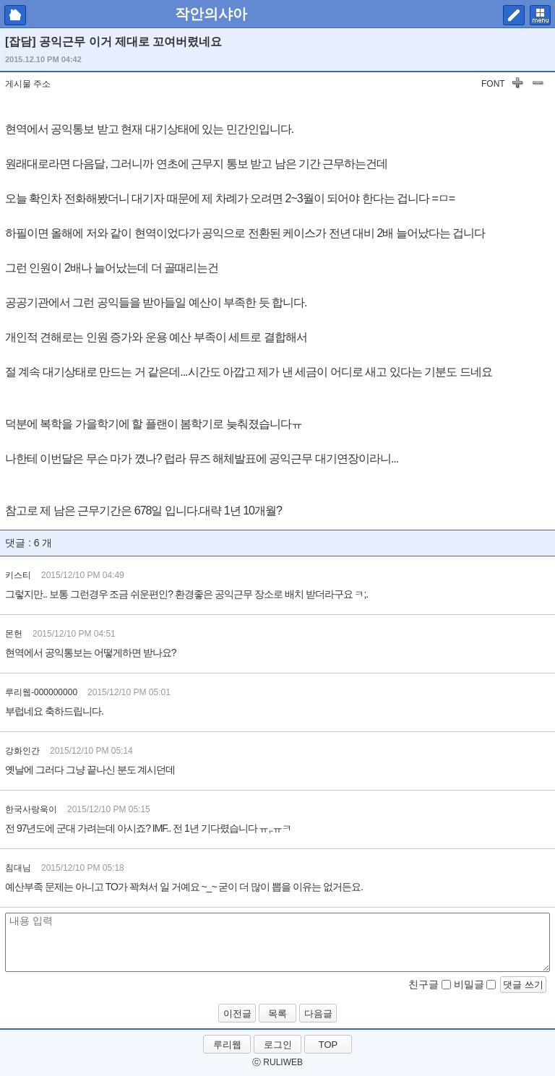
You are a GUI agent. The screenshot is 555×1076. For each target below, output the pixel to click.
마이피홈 (15, 15)
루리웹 (227, 1044)
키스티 (18, 575)
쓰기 (514, 15)
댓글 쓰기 (523, 984)
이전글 (237, 1013)
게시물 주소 (28, 84)
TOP (328, 1044)
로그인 (278, 1044)
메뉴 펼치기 (540, 15)
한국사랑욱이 (31, 809)
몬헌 (13, 634)
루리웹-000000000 (41, 692)
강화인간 (22, 751)
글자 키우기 (517, 85)
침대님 (18, 868)
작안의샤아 (211, 14)
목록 (277, 1013)
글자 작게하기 (538, 85)
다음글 (318, 1013)
